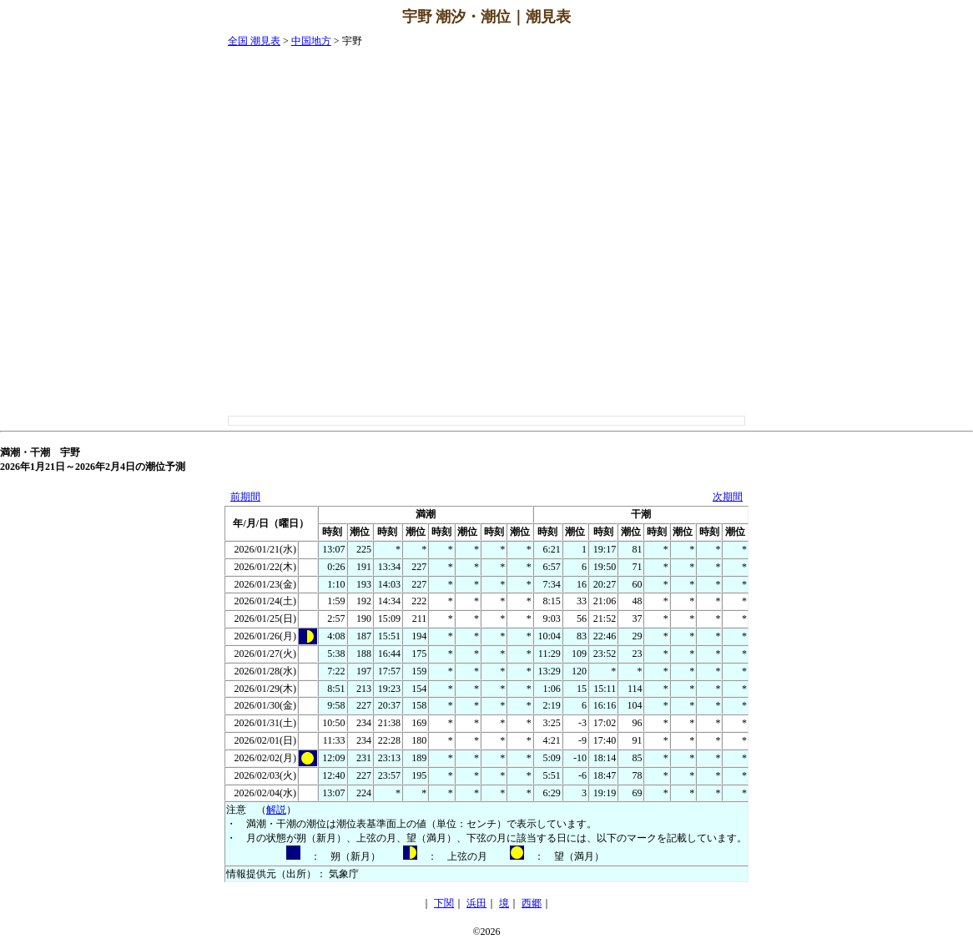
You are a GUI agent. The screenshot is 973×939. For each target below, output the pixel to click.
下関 (444, 903)
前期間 (245, 496)
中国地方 (311, 41)
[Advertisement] (906, 284)
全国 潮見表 (254, 41)
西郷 (532, 903)
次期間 (728, 496)
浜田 (476, 903)
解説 (276, 809)
